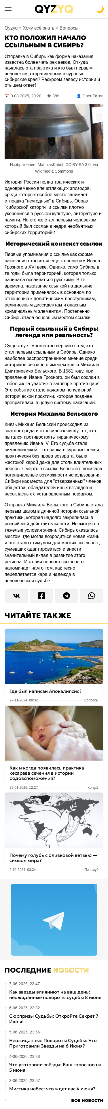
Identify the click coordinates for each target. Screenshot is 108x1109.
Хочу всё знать (38, 28)
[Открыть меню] (8, 9)
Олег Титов (92, 96)
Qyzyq (11, 28)
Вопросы (69, 28)
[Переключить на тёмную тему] (100, 9)
